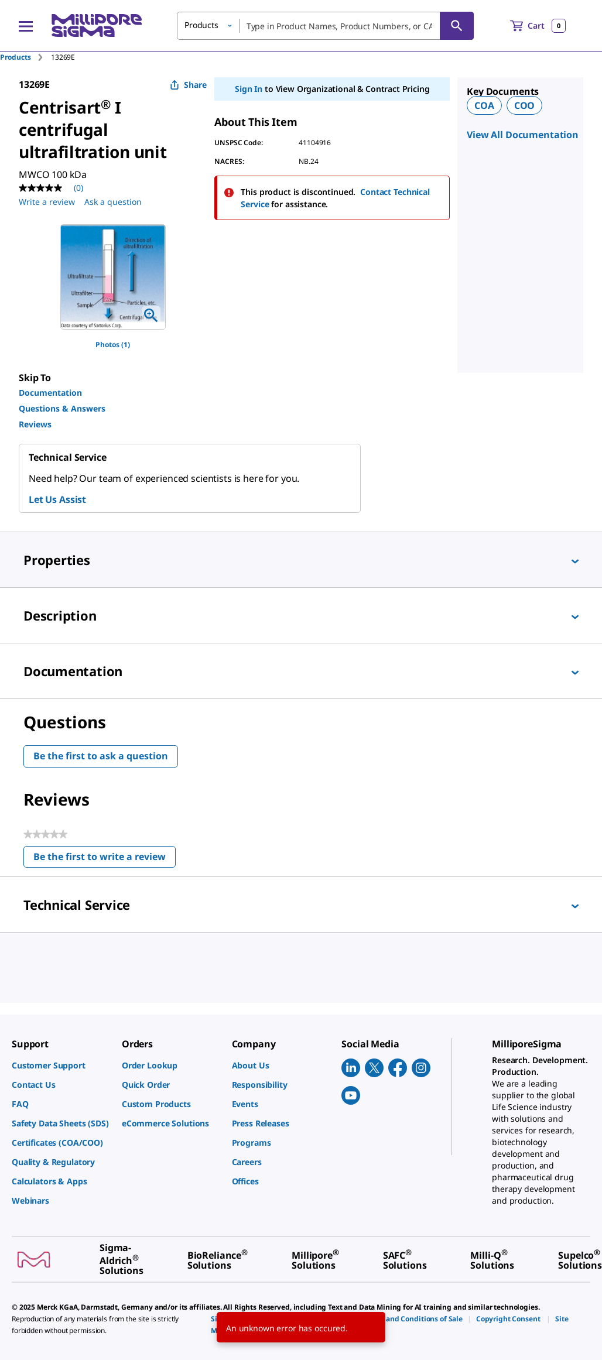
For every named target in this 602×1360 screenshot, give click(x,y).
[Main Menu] (26, 26)
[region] (113, 277)
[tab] (25, 57)
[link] (61, 1065)
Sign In (248, 88)
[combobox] (325, 26)
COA (484, 105)
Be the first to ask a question (100, 755)
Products (15, 57)
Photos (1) (112, 345)
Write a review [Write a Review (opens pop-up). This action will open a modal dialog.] (47, 201)
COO (524, 105)
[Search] (457, 26)
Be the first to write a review (104, 859)
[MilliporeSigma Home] (97, 25)
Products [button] (201, 24)
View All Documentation (523, 135)
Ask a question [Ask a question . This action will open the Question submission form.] (113, 201)
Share (188, 84)
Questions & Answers (62, 408)
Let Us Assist (57, 499)
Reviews (35, 424)
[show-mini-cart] (538, 26)
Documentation (50, 392)
